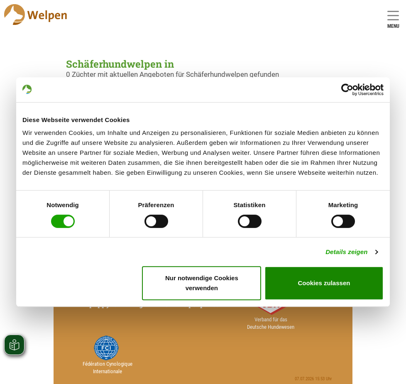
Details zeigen (346, 251)
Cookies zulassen (324, 282)
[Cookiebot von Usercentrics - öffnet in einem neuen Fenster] (347, 89)
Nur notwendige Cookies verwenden (201, 282)
